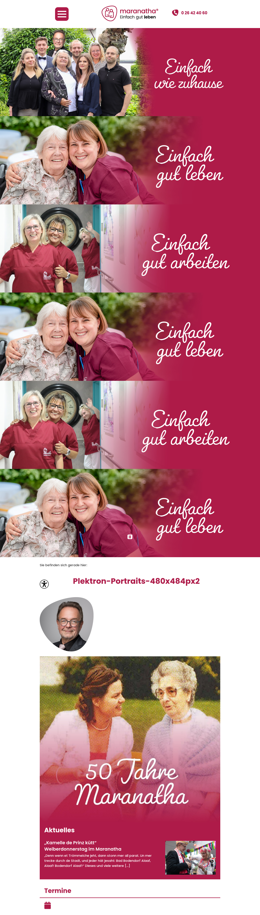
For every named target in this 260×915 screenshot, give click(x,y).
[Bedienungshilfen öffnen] (44, 584)
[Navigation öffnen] (62, 14)
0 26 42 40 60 (189, 12)
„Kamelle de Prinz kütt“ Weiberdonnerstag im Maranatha (82, 846)
